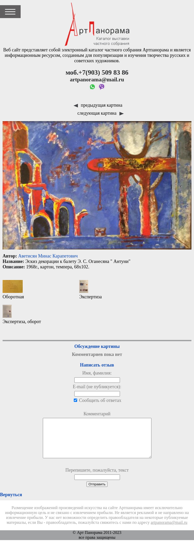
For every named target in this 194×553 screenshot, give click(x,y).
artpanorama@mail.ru (169, 530)
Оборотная (13, 289)
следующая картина (100, 113)
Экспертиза (90, 289)
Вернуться (11, 502)
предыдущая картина (98, 105)
